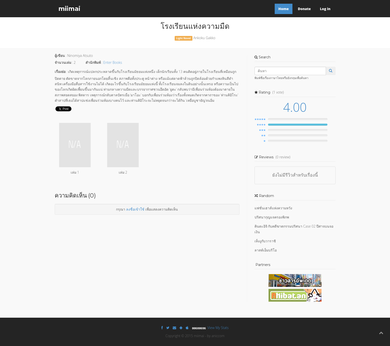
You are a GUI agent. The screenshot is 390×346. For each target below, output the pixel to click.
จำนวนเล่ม (63, 62)
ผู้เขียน (60, 55)
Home (283, 8)
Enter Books (112, 62)
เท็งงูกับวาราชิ (265, 241)
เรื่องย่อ (60, 71)
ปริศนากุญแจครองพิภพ (271, 217)
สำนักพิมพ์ (93, 62)
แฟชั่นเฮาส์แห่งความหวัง (273, 208)
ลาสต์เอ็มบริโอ (265, 250)
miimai (69, 8)
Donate (304, 8)
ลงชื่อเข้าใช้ (135, 209)
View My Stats (218, 327)
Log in (325, 8)
